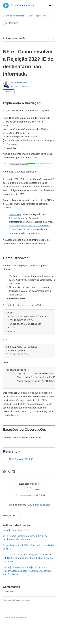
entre (14, 600)
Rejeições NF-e (42, 16)
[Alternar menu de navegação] (49, 5)
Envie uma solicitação (39, 504)
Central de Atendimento (13, 16)
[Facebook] (4, 471)
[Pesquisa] (26, 23)
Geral (29, 16)
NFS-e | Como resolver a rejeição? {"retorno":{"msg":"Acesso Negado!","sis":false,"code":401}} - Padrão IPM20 (29, 571)
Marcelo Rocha (19, 82)
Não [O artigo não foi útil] (37, 489)
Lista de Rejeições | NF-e (16, 530)
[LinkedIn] (13, 471)
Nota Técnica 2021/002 (21, 459)
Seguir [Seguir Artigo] (9, 92)
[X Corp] (8, 471)
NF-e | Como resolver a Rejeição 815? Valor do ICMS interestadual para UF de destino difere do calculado (28, 558)
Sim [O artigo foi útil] (21, 489)
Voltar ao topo (12, 515)
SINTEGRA (15, 214)
